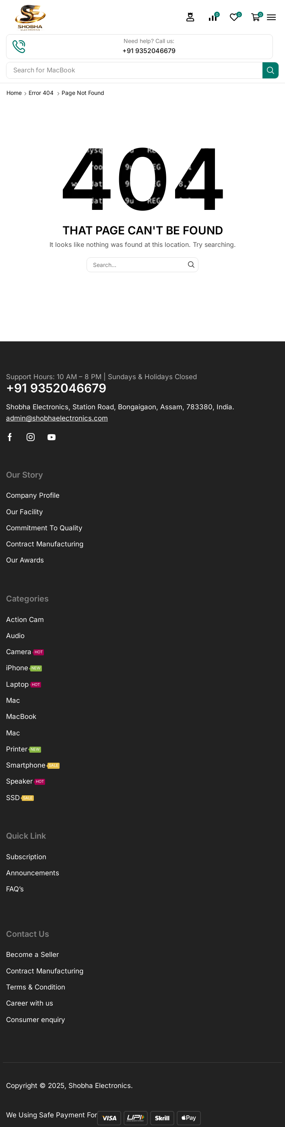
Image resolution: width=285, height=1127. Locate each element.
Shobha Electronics (99, 1086)
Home (14, 92)
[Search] (270, 70)
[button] (190, 17)
